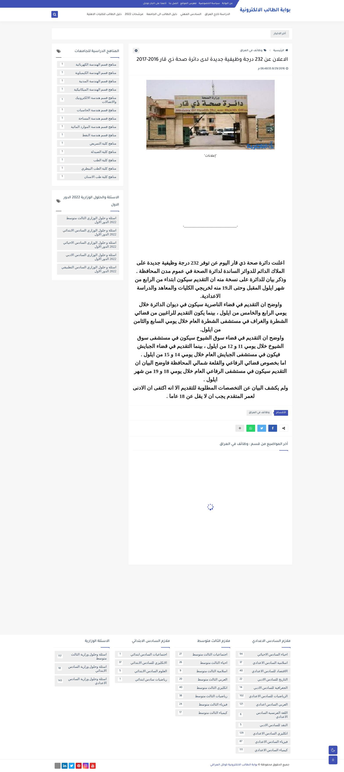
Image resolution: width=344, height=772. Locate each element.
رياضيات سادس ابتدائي (142, 679)
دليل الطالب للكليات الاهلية (104, 14)
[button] (272, 428)
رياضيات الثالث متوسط (202, 696)
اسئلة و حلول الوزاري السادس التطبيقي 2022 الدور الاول (88, 269)
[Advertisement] (172, 601)
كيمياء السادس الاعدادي (263, 750)
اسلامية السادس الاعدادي (263, 663)
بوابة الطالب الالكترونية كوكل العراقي (233, 765)
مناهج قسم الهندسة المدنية (88, 81)
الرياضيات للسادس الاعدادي (263, 696)
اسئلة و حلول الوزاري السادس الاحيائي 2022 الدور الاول (89, 244)
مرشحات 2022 (134, 14)
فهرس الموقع (188, 3)
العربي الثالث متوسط (202, 679)
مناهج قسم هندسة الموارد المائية (88, 127)
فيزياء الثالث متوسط (202, 704)
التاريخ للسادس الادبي (263, 679)
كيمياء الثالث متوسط (202, 713)
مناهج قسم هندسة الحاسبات (88, 110)
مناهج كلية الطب (88, 160)
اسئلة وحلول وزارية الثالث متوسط (82, 656)
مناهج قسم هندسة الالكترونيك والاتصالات (88, 100)
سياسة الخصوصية (209, 3)
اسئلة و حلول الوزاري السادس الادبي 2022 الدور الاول (91, 257)
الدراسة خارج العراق (217, 14)
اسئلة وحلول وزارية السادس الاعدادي (82, 681)
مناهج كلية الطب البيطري (88, 168)
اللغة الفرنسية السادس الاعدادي (263, 714)
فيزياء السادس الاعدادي (263, 742)
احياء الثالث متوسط (202, 663)
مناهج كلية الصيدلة (88, 152)
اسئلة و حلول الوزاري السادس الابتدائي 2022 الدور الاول (89, 232)
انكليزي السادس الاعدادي (263, 733)
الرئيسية (280, 50)
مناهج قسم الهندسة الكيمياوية (88, 73)
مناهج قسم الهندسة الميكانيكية (88, 89)
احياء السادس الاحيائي (263, 654)
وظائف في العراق (253, 50)
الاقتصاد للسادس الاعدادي (263, 671)
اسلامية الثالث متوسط (202, 671)
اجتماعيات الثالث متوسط (202, 654)
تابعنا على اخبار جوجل (155, 3)
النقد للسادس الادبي (263, 725)
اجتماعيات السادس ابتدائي (142, 654)
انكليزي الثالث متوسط (202, 688)
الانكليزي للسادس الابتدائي (142, 663)
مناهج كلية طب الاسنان (88, 177)
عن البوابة (227, 3)
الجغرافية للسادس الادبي (263, 688)
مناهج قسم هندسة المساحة (88, 118)
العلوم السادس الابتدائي (142, 671)
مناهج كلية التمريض (88, 143)
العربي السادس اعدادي (263, 704)
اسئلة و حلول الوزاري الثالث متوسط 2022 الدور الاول (91, 220)
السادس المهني (190, 14)
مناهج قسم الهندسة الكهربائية (88, 64)
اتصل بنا (173, 3)
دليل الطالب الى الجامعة (162, 14)
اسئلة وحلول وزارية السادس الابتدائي (82, 668)
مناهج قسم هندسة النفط (88, 135)
